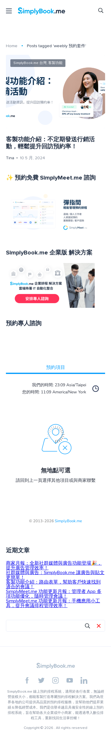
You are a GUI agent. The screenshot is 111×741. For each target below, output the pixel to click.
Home (11, 45)
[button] (99, 626)
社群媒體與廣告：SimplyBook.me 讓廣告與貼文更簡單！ (55, 575)
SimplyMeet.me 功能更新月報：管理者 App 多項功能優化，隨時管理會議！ (54, 594)
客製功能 (55, 63)
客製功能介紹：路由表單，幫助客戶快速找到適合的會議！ (53, 584)
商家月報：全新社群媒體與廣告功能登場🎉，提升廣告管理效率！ (54, 565)
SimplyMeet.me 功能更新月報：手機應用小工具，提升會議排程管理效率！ (53, 603)
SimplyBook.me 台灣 (29, 63)
